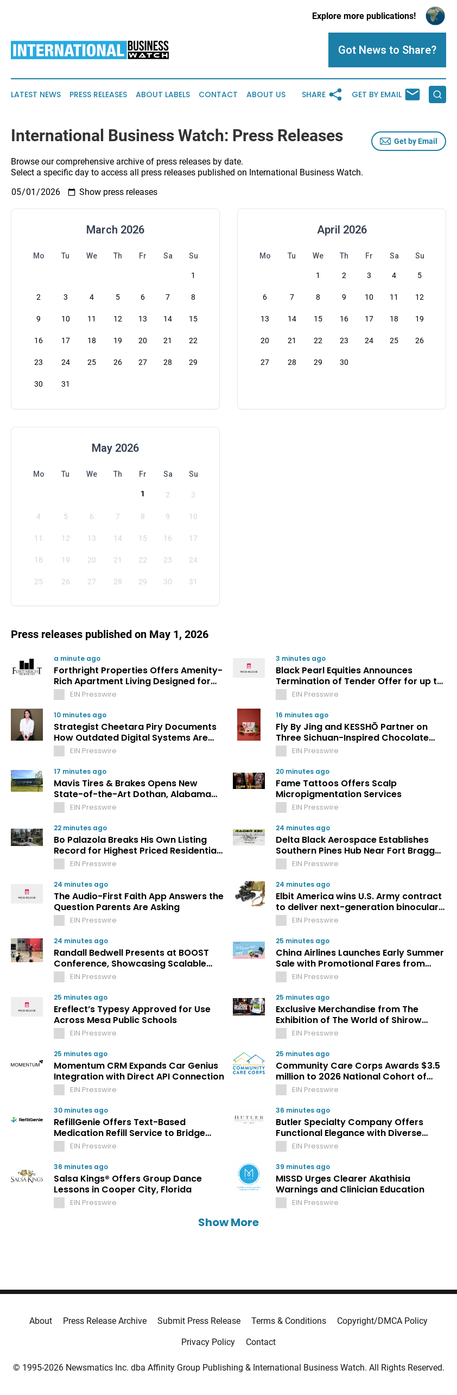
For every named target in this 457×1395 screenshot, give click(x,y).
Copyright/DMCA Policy (382, 1321)
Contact (218, 94)
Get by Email (408, 141)
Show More (228, 1222)
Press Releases (98, 94)
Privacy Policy (208, 1342)
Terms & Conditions (288, 1321)
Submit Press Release (198, 1321)
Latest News (36, 94)
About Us (265, 94)
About (40, 1321)
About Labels (163, 94)
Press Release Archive (105, 1321)
